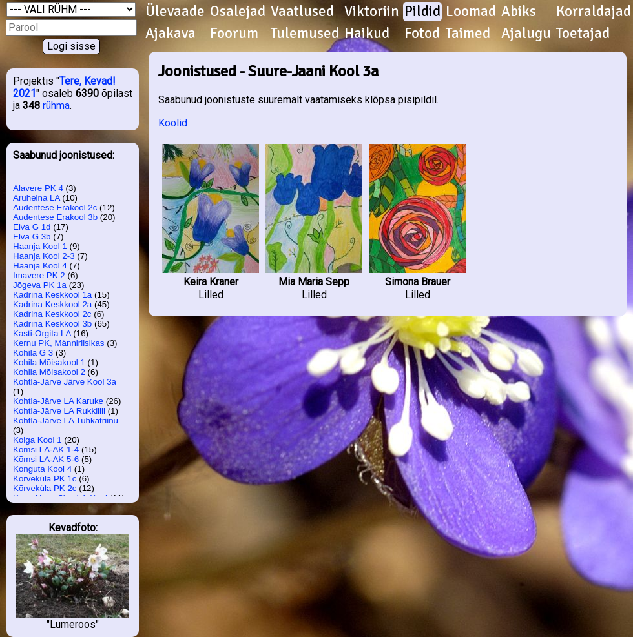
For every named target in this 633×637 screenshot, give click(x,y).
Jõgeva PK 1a (40, 285)
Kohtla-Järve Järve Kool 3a (64, 382)
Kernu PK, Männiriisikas (58, 343)
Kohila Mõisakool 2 (49, 372)
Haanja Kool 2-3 (44, 256)
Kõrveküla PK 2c (45, 488)
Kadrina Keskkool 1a (52, 294)
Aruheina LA (36, 198)
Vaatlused (302, 12)
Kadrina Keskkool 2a (52, 304)
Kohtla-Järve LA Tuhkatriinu (65, 420)
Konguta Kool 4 (42, 469)
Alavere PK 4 (38, 188)
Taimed (468, 34)
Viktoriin (371, 12)
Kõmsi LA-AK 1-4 (46, 449)
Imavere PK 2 (39, 275)
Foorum (234, 34)
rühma (56, 105)
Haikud (366, 34)
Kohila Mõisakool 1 (49, 362)
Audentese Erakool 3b (55, 217)
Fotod (422, 34)
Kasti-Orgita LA (42, 333)
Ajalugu (526, 34)
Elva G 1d (32, 227)
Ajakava (170, 34)
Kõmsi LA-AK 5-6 (46, 459)
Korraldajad (593, 12)
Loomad (471, 12)
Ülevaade (175, 12)
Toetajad (583, 34)
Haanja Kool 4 (40, 265)
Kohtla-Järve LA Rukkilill (59, 411)
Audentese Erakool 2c (55, 207)
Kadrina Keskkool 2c (52, 314)
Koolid (172, 123)
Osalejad (237, 12)
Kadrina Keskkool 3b (52, 324)
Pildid (422, 12)
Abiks (518, 12)
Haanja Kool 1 (40, 246)
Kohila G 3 (33, 353)
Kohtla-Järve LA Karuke (58, 401)
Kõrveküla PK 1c (45, 478)
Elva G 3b (32, 236)
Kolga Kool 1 (37, 440)
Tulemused (305, 34)
